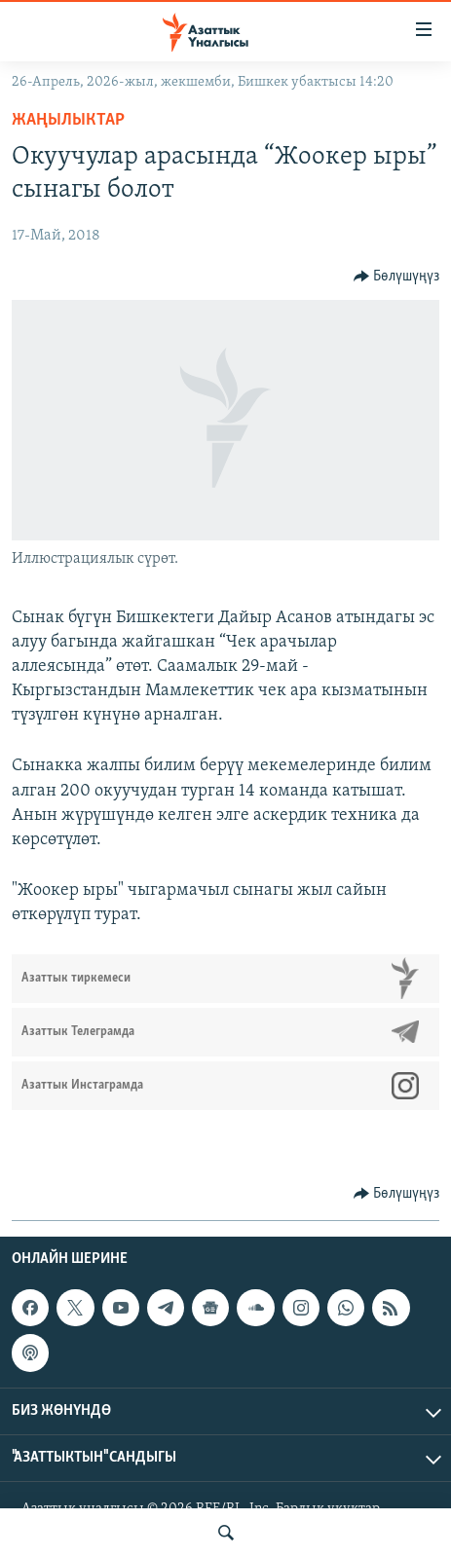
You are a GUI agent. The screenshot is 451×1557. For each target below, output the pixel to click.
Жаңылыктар (68, 120)
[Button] (397, 276)
